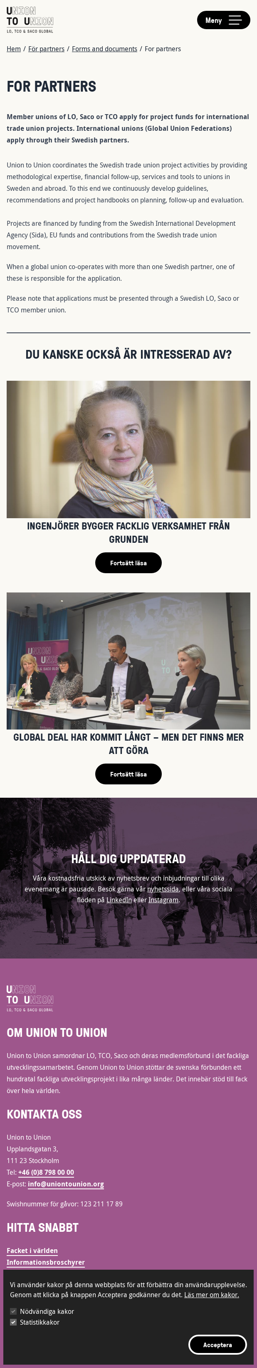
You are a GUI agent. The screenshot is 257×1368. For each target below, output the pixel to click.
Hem (14, 48)
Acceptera (217, 1344)
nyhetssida (163, 889)
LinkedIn (119, 899)
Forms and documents (104, 48)
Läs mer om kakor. (211, 1294)
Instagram (163, 899)
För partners (46, 48)
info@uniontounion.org (66, 1183)
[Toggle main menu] (223, 20)
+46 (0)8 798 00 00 (46, 1172)
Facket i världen (32, 1250)
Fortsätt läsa (128, 562)
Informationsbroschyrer (46, 1262)
